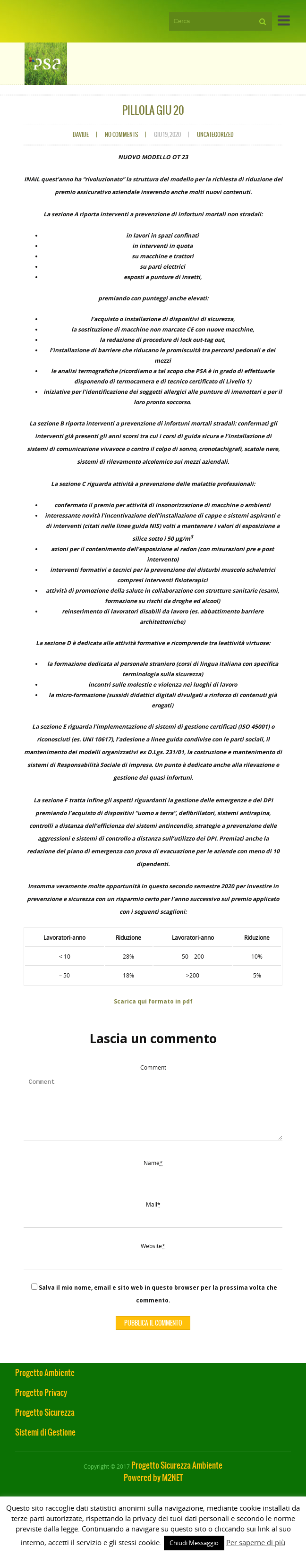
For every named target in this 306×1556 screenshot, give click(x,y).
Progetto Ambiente (45, 1384)
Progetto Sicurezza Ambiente (176, 1477)
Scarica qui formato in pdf (153, 1001)
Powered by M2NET (153, 1489)
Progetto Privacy (41, 1404)
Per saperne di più (255, 1542)
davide (81, 134)
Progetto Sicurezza (45, 1424)
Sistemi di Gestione (45, 1443)
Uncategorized (215, 134)
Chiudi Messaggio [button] (194, 1543)
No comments (121, 134)
